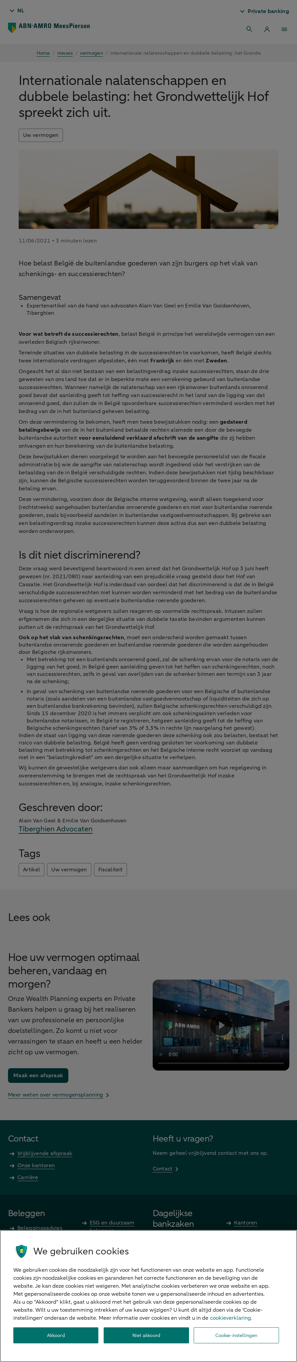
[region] (148, 1296)
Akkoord (56, 1335)
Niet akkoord (146, 1335)
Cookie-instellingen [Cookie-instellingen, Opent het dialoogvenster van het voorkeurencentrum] (236, 1335)
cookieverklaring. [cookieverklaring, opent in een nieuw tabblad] (231, 1318)
